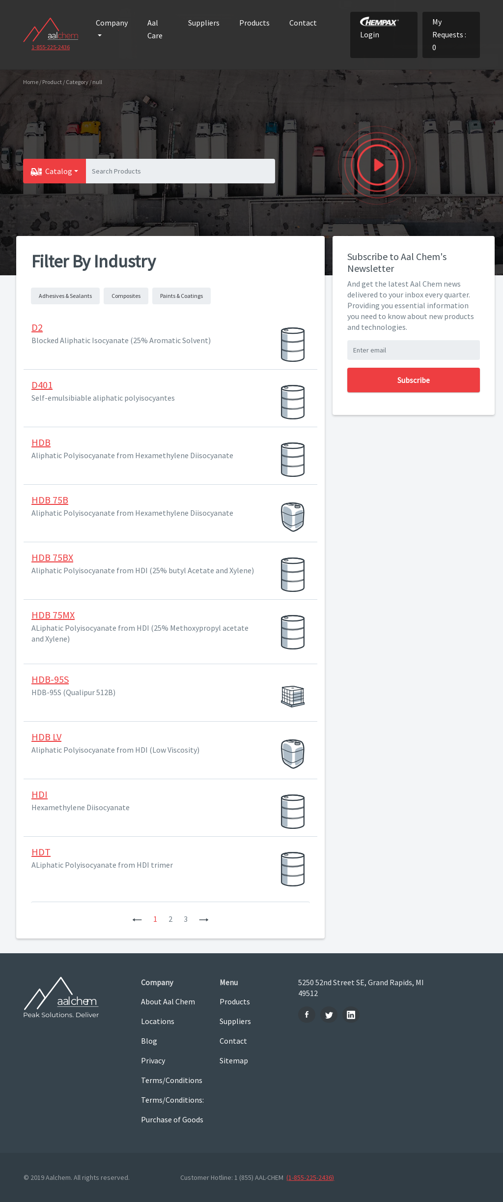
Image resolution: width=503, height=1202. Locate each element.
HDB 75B (49, 500)
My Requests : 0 (449, 34)
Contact (303, 23)
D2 (37, 327)
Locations (157, 1021)
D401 (42, 385)
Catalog (58, 171)
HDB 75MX (53, 615)
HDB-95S (50, 679)
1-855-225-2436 (50, 47)
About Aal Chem (168, 1001)
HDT (41, 852)
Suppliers (204, 23)
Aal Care (155, 29)
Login (379, 28)
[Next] (204, 919)
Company (112, 23)
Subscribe (413, 380)
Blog (149, 1041)
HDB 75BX (52, 557)
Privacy (153, 1060)
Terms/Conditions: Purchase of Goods (172, 1109)
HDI (39, 794)
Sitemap (234, 1060)
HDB (41, 442)
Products (254, 23)
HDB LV (46, 737)
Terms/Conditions (171, 1080)
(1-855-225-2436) (310, 1177)
